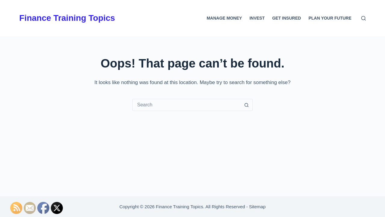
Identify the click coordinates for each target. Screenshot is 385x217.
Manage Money (224, 18)
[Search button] (246, 105)
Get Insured (286, 18)
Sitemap (257, 206)
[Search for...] (186, 105)
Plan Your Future (330, 18)
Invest (257, 18)
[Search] (363, 18)
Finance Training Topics (67, 18)
